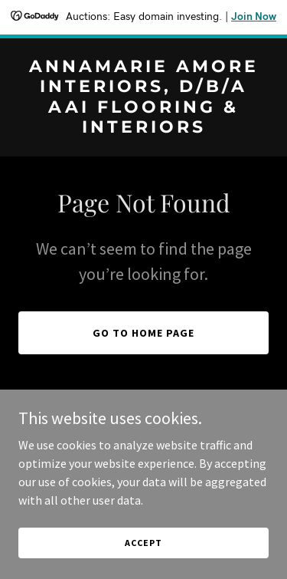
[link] (143, 128)
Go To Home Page (143, 333)
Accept (143, 563)
